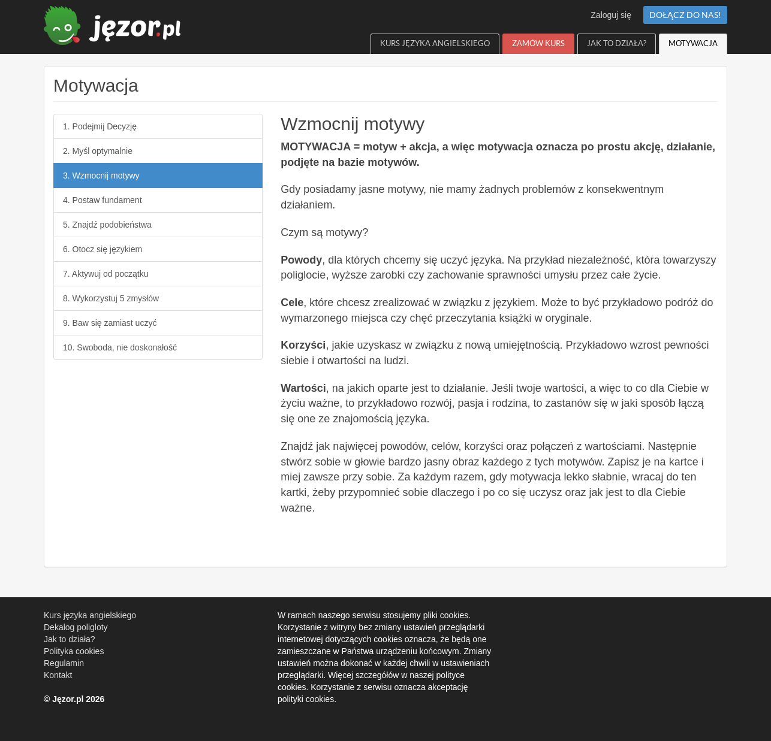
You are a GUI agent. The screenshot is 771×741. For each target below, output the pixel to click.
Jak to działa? (616, 43)
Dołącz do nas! (685, 15)
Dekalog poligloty (76, 627)
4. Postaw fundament (102, 200)
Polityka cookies (74, 651)
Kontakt (58, 675)
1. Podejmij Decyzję (100, 126)
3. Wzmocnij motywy (101, 175)
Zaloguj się (611, 15)
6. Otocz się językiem (102, 249)
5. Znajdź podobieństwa (107, 224)
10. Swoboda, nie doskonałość (120, 347)
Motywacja (693, 43)
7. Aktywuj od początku (105, 274)
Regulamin (64, 663)
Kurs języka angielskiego (435, 43)
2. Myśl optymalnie (97, 151)
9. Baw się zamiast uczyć (109, 323)
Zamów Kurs (538, 43)
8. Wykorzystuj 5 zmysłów (111, 298)
